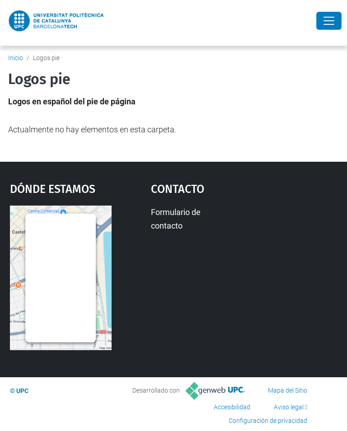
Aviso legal (289, 407)
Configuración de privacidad (268, 420)
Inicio (15, 57)
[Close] (329, 21)
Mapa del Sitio (287, 390)
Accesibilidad (232, 407)
